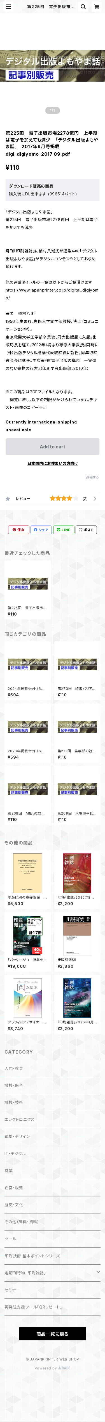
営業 (8, 1170)
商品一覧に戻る (52, 1334)
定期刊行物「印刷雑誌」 (25, 1272)
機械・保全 (13, 1085)
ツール (10, 1238)
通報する (92, 477)
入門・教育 (13, 1068)
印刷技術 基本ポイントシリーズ (32, 1255)
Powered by (53, 1368)
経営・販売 (13, 1187)
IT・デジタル (15, 1153)
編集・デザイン (17, 1136)
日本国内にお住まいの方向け (52, 463)
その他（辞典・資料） (21, 1221)
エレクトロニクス (19, 1119)
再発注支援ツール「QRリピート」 (33, 1307)
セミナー (12, 1290)
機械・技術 (13, 1102)
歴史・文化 (13, 1204)
